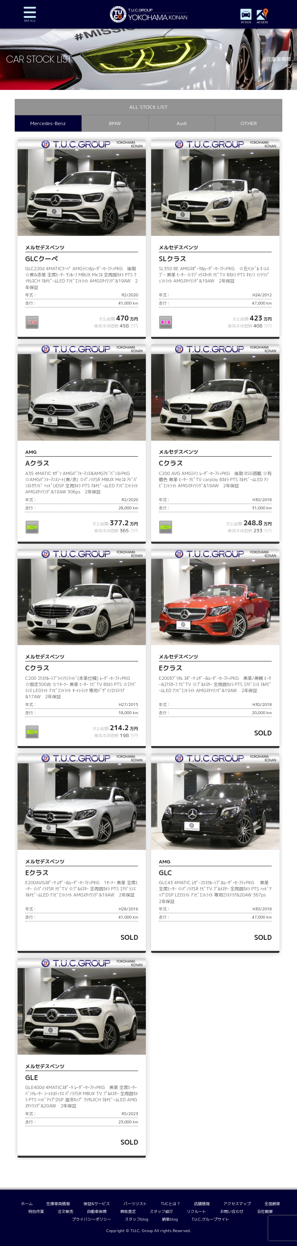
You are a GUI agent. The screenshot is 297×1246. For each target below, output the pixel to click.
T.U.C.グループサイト (210, 1219)
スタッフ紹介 (161, 1211)
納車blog (170, 1219)
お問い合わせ (231, 1211)
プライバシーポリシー (91, 1219)
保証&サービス (97, 1203)
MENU (29, 14)
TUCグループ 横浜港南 (148, 14)
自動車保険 (97, 1211)
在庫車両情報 (58, 1203)
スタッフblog (136, 1219)
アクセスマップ (237, 1203)
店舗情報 (202, 1203)
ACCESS (262, 22)
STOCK (246, 22)
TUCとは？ (170, 1203)
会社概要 (264, 1211)
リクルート (196, 1211)
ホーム (27, 1203)
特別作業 (36, 1211)
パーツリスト (135, 1203)
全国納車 (272, 1203)
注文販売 (65, 1211)
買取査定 (128, 1211)
